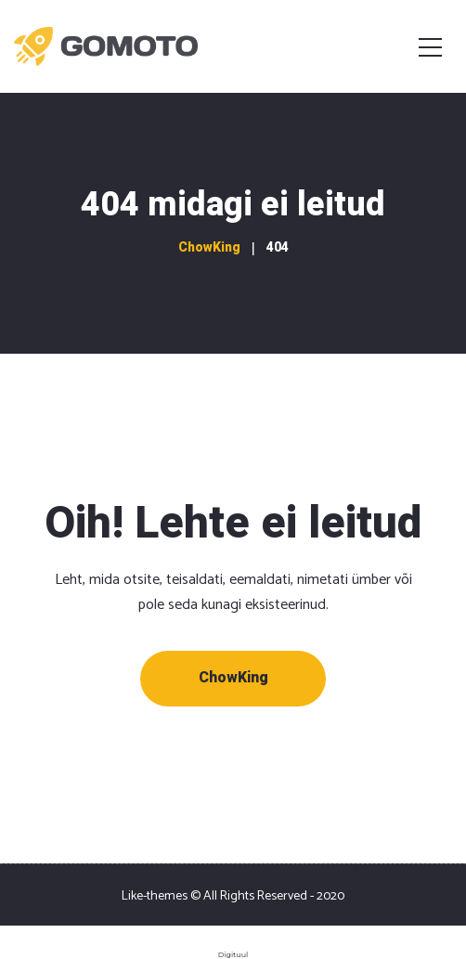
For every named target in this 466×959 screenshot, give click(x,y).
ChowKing (233, 678)
